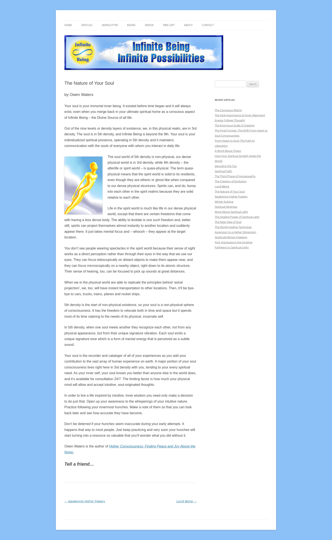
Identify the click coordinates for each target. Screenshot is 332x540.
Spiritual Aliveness (226, 207)
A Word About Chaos (228, 151)
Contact (208, 25)
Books (131, 25)
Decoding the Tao (226, 166)
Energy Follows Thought (230, 120)
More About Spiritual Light (231, 212)
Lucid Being (186, 501)
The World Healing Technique (233, 227)
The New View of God (228, 222)
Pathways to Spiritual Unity (232, 247)
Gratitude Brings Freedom (231, 237)
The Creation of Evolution (231, 181)
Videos (149, 25)
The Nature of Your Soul (230, 191)
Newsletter (110, 25)
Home (68, 25)
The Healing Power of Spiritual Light (237, 217)
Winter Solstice (224, 202)
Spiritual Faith (223, 171)
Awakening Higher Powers (84, 501)
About (188, 25)
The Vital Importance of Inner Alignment (240, 115)
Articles (87, 25)
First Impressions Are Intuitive (233, 242)
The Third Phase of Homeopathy (235, 176)
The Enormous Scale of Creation (235, 125)
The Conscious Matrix (228, 110)
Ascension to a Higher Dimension (235, 232)
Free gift (169, 25)
